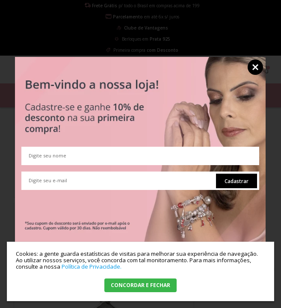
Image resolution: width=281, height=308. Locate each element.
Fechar (255, 67)
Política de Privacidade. (91, 266)
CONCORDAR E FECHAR (140, 285)
